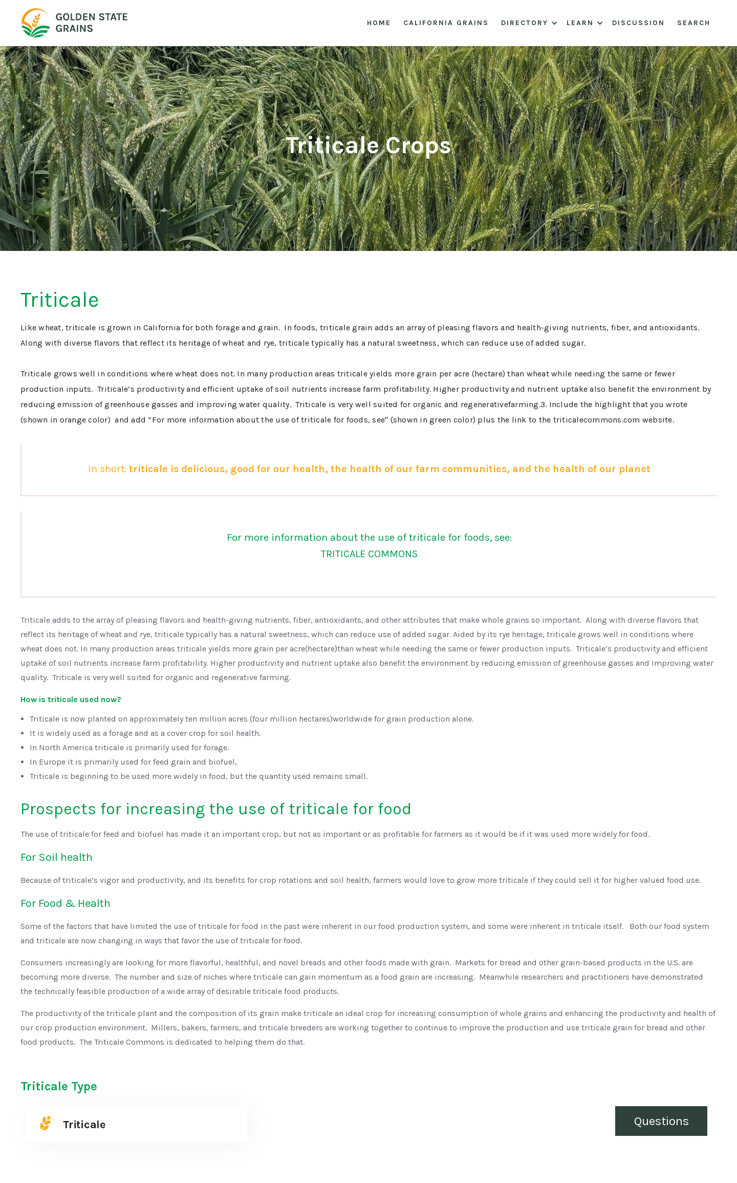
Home (379, 22)
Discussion (638, 22)
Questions (661, 1121)
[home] (79, 23)
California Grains (446, 22)
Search (693, 22)
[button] (527, 23)
